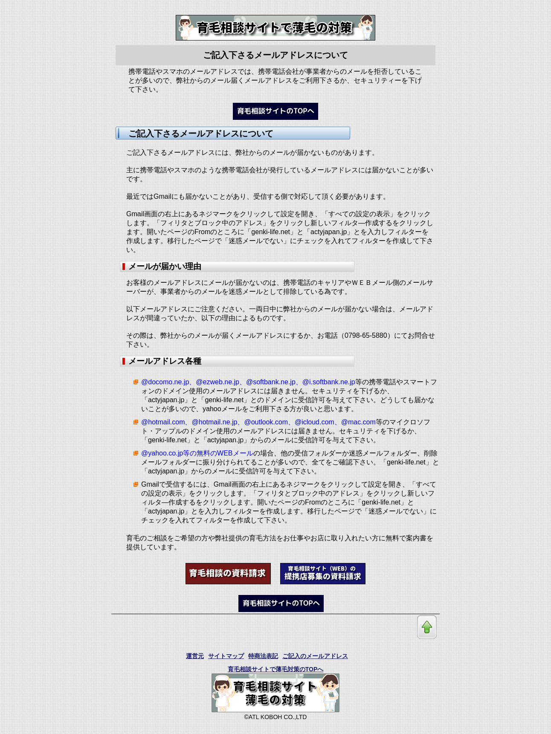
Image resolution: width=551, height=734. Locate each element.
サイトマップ (226, 656)
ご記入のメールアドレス (315, 656)
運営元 (195, 656)
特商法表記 (263, 656)
